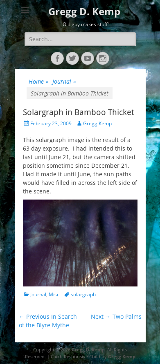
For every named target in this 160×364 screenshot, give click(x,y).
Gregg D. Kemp (84, 11)
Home (39, 81)
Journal (64, 81)
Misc (54, 294)
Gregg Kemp (97, 123)
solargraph (83, 294)
